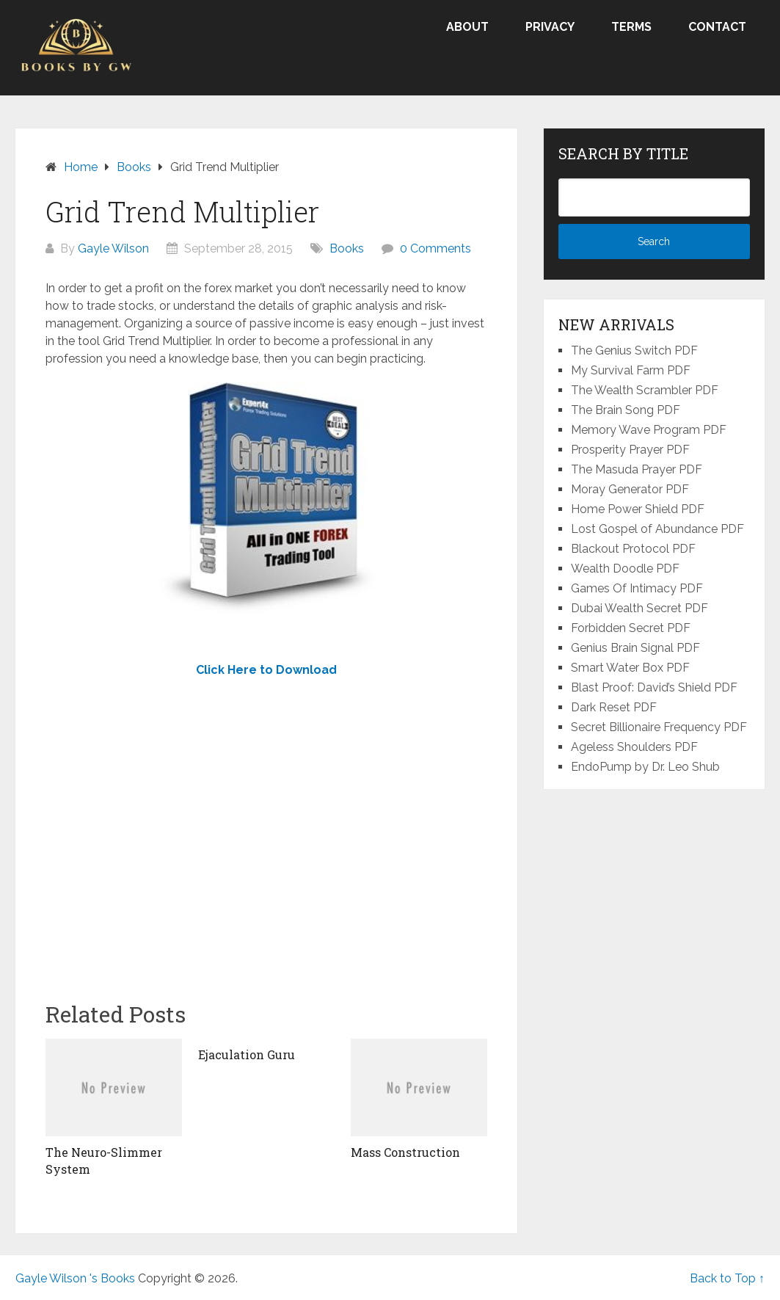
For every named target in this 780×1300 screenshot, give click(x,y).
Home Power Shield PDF (637, 509)
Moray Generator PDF (630, 489)
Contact (717, 27)
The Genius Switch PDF (634, 350)
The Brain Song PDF (625, 410)
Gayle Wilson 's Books (75, 1278)
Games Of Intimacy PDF (637, 588)
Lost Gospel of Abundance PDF (657, 529)
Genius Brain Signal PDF (635, 648)
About (467, 27)
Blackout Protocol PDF (633, 549)
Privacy (550, 27)
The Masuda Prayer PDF (636, 469)
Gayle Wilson (113, 248)
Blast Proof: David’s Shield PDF (654, 687)
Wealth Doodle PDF (625, 568)
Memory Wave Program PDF (648, 430)
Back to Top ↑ (727, 1278)
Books (346, 248)
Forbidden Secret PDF (630, 628)
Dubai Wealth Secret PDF (639, 608)
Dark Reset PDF (614, 707)
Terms (631, 27)
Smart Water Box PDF (630, 668)
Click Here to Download (266, 670)
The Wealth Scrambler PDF (644, 390)
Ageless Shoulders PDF (634, 747)
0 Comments (435, 248)
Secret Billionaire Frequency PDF (659, 727)
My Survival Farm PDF (630, 370)
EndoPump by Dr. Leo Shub (645, 767)
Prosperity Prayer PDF (630, 450)
